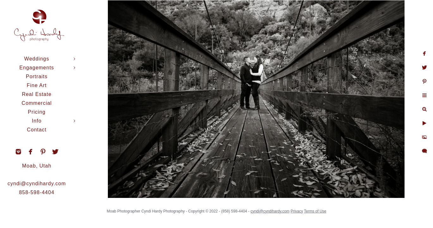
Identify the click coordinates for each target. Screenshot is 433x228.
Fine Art (36, 85)
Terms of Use (317, 209)
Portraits (37, 76)
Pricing (37, 112)
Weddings (36, 58)
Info (37, 121)
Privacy (298, 209)
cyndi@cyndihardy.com (37, 183)
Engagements (36, 67)
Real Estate (37, 94)
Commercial (37, 103)
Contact (36, 129)
